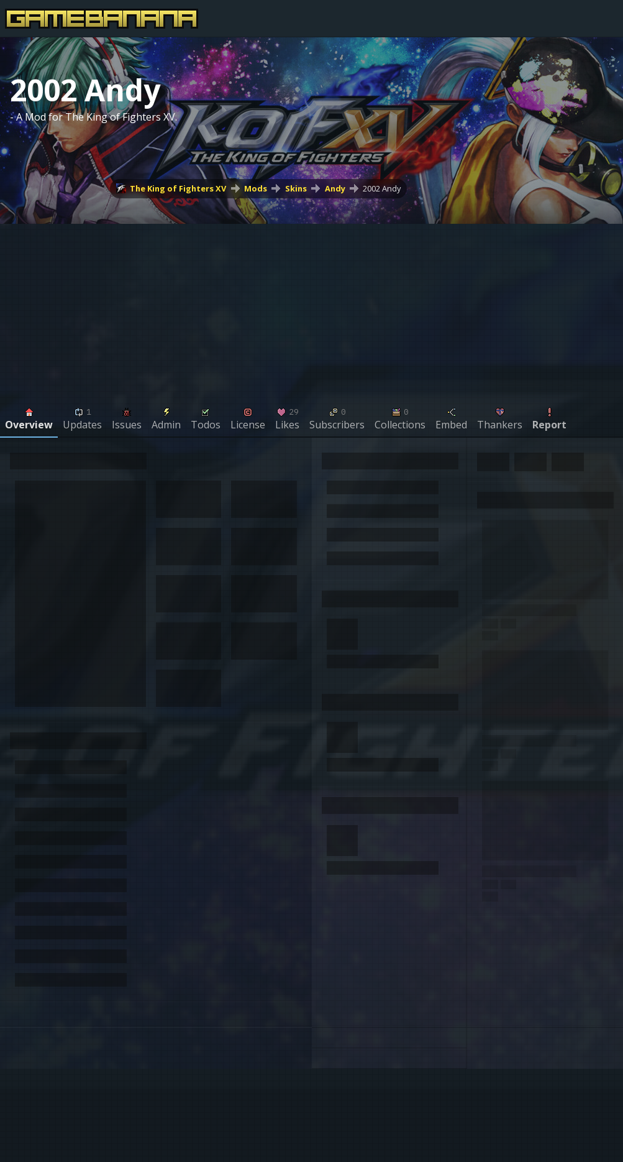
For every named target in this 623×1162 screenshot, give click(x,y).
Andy (335, 188)
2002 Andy (382, 188)
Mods (255, 188)
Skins (296, 188)
